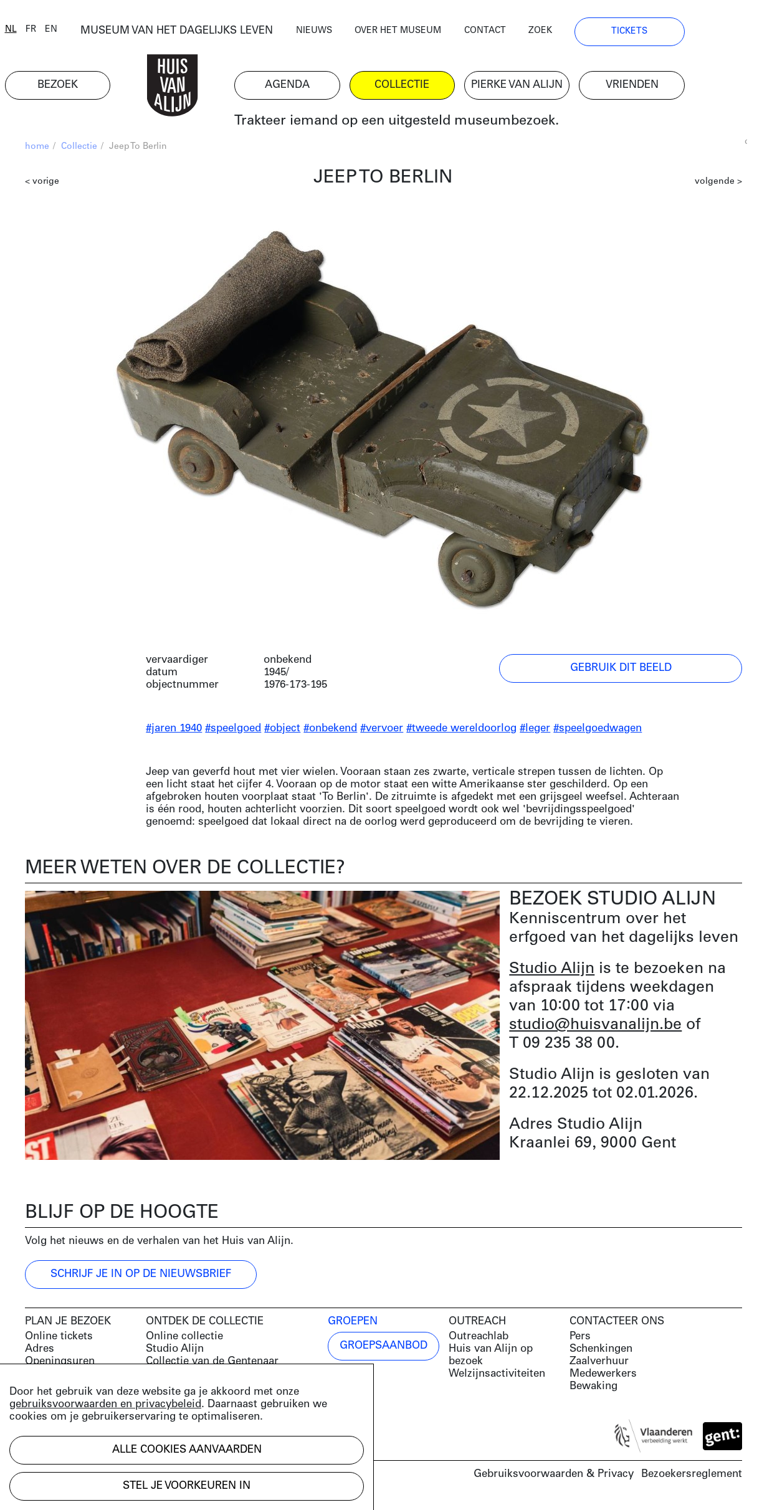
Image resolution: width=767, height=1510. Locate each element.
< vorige (42, 184)
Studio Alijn (551, 972)
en (71, 32)
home (37, 149)
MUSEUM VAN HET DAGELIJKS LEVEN (203, 34)
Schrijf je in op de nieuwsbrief (140, 1277)
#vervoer (381, 731)
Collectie (79, 149)
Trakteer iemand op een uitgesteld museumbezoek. (429, 124)
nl (31, 32)
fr (50, 32)
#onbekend (330, 731)
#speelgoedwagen (597, 731)
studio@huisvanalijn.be (595, 1028)
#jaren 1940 (174, 731)
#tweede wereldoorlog (461, 731)
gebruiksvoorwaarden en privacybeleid (105, 1404)
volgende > (718, 184)
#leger (535, 731)
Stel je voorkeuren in (186, 1486)
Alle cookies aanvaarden (187, 1450)
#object (282, 731)
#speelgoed (233, 731)
